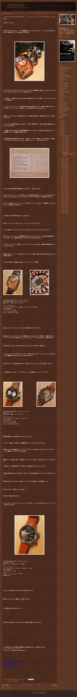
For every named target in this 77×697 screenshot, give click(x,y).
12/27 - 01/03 (64, 135)
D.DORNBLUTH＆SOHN (64, 76)
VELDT (60, 112)
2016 (62, 132)
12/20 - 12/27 (64, 137)
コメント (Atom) (7, 687)
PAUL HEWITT (62, 104)
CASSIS (61, 72)
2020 (62, 124)
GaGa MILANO (62, 83)
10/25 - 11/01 (64, 148)
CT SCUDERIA (62, 74)
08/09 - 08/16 (64, 169)
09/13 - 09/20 (64, 161)
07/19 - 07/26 (64, 173)
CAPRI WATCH (62, 71)
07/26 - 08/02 (64, 171)
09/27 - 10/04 (64, 158)
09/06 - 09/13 (64, 163)
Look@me (61, 95)
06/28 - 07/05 (64, 176)
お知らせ (61, 116)
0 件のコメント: (23, 679)
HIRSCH (61, 90)
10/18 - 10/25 (64, 150)
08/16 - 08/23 (64, 167)
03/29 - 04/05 (64, 197)
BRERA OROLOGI (63, 69)
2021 (62, 122)
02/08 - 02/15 (64, 207)
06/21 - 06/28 (64, 178)
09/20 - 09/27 (64, 159)
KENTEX (61, 93)
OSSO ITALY (61, 102)
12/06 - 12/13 (64, 139)
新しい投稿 (5, 685)
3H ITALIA (61, 65)
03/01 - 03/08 (64, 203)
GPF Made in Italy (62, 86)
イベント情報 (62, 114)
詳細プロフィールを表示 (64, 36)
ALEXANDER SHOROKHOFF (12, 681)
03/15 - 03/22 (64, 201)
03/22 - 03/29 (64, 199)
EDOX (60, 81)
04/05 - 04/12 (64, 195)
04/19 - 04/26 (64, 192)
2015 (62, 134)
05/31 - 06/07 (64, 184)
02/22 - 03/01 (64, 205)
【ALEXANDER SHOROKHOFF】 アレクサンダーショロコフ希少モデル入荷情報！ (67, 154)
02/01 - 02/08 (64, 209)
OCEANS (61, 100)
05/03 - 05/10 (64, 190)
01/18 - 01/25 (64, 211)
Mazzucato (61, 97)
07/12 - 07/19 (64, 175)
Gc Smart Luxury (62, 85)
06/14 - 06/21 (64, 180)
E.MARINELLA (62, 79)
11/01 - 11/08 (64, 147)
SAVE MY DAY (62, 111)
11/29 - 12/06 (64, 141)
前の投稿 (54, 685)
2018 (62, 128)
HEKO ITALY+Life (62, 88)
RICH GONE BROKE (63, 107)
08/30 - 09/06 (64, 165)
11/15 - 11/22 (64, 145)
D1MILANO (61, 78)
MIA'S (60, 98)
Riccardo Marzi (62, 105)
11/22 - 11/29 (64, 143)
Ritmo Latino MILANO (63, 109)
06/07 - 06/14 (64, 182)
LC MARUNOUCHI (64, 28)
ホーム (30, 685)
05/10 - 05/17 (64, 188)
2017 (62, 130)
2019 (62, 126)
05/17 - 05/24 (64, 186)
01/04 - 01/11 (64, 212)
